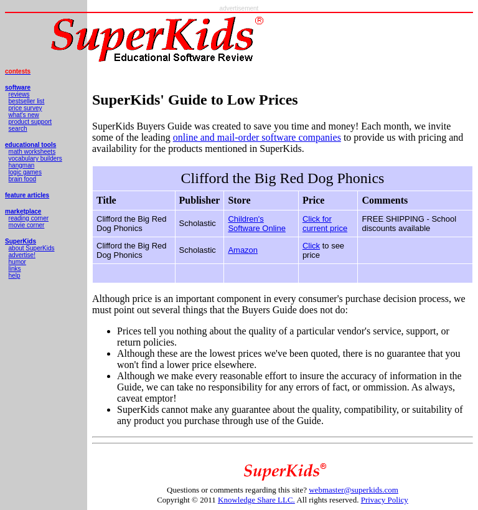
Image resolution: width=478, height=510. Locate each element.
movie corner (27, 225)
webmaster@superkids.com (353, 489)
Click (311, 245)
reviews (19, 94)
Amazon (243, 250)
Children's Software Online (257, 223)
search (18, 128)
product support (30, 121)
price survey (25, 108)
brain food (22, 179)
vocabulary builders (35, 158)
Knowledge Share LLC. (256, 499)
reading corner (29, 218)
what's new (24, 114)
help (15, 275)
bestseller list (27, 101)
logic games (25, 172)
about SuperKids (32, 248)
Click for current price (324, 223)
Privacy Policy (384, 499)
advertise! (22, 255)
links (15, 268)
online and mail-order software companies (257, 137)
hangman (22, 165)
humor (17, 261)
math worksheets (32, 151)
